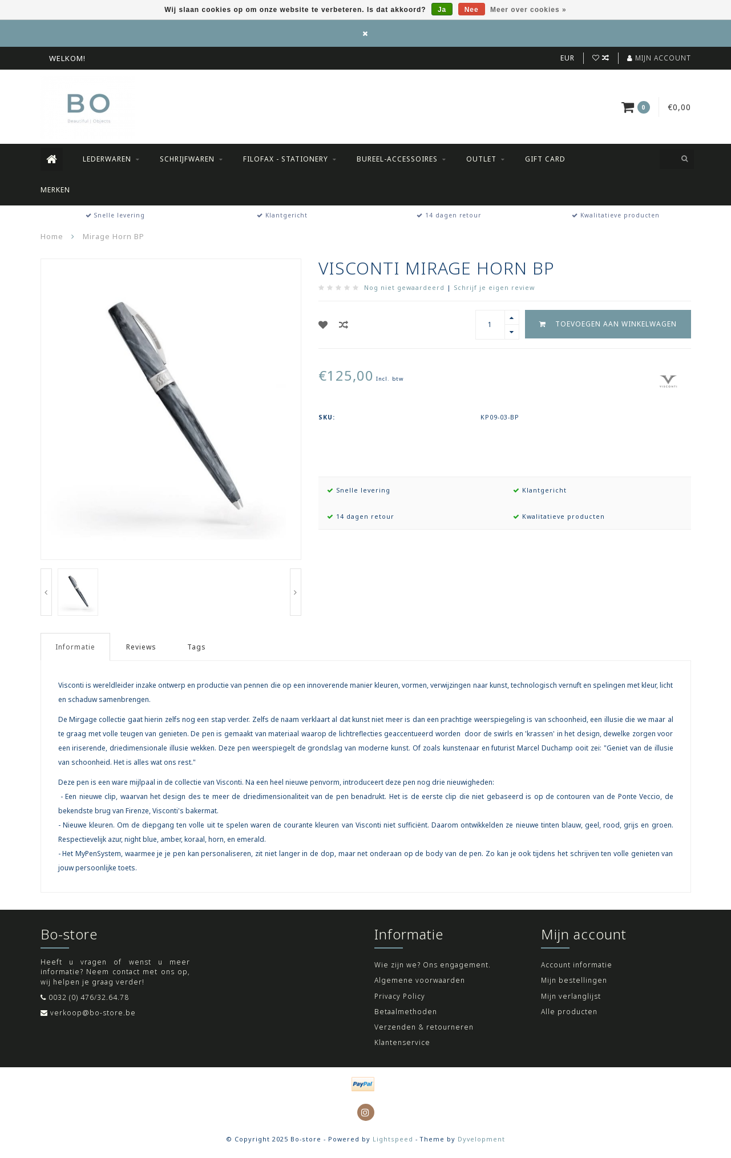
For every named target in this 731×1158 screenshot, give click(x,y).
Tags (196, 647)
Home (52, 236)
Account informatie (576, 965)
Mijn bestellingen (574, 980)
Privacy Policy (399, 996)
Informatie (75, 647)
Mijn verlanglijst (571, 996)
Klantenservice (402, 1042)
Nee (472, 10)
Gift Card (545, 159)
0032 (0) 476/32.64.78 (89, 997)
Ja (442, 10)
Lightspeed (393, 1139)
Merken (55, 190)
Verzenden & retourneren (424, 1027)
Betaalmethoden (405, 1011)
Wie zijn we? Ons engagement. (432, 965)
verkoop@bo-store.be (93, 1013)
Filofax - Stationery (285, 159)
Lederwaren (107, 159)
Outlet (481, 159)
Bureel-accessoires (397, 159)
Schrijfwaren (187, 159)
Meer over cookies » (528, 10)
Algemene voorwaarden (419, 980)
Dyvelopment (481, 1139)
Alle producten (569, 1011)
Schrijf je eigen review (494, 287)
